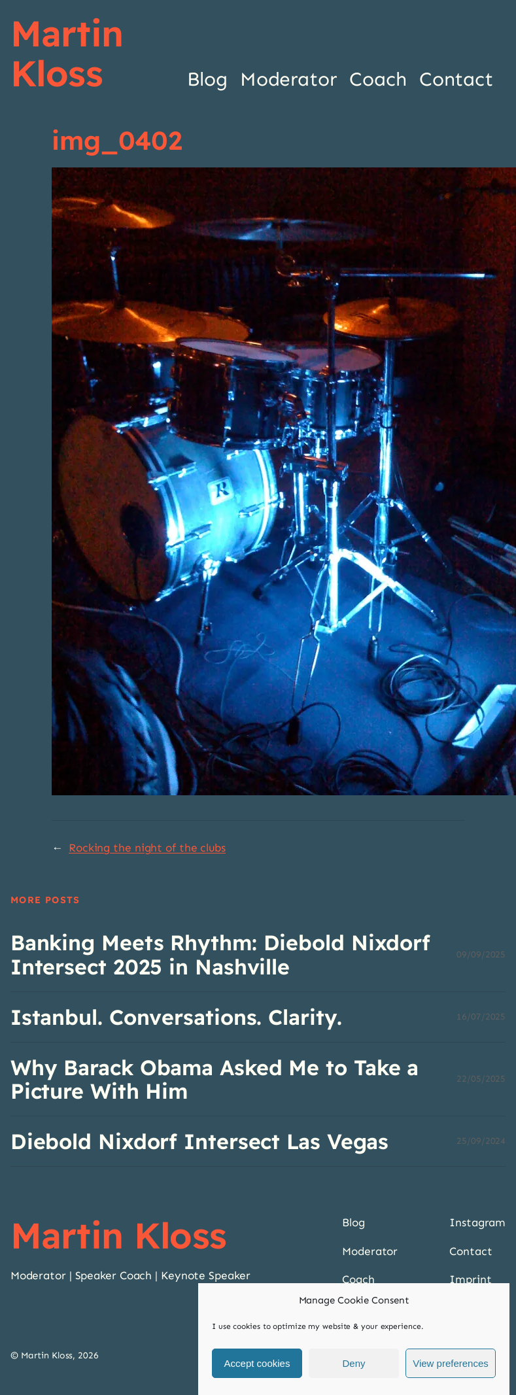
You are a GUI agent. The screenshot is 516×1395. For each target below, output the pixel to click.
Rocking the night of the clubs (147, 848)
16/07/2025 (481, 1016)
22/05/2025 (481, 1078)
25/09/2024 (481, 1140)
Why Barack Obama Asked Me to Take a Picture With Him (214, 1079)
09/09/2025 (481, 954)
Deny (353, 1363)
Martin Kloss (67, 52)
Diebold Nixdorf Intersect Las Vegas (199, 1141)
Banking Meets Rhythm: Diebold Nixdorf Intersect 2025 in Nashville (220, 954)
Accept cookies (257, 1363)
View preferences (451, 1363)
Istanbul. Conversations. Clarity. (176, 1017)
